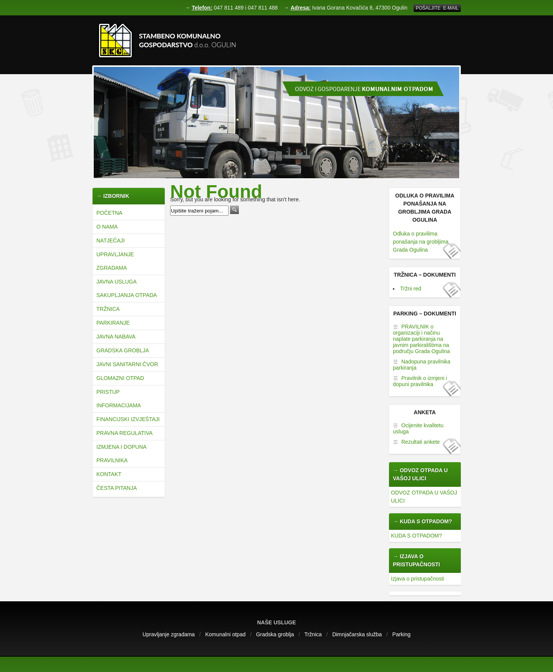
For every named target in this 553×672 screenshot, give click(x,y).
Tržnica (108, 309)
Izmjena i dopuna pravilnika (121, 453)
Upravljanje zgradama (115, 261)
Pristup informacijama (118, 398)
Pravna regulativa (124, 433)
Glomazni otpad (120, 378)
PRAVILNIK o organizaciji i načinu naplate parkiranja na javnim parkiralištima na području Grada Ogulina (421, 339)
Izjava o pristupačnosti (417, 579)
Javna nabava (116, 337)
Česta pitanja (116, 488)
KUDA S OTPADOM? (416, 536)
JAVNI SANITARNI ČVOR (127, 364)
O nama (107, 227)
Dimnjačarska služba (357, 634)
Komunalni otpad (225, 634)
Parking (401, 634)
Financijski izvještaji (128, 419)
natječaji (110, 240)
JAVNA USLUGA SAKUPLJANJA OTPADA (126, 288)
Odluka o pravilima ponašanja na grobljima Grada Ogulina (421, 242)
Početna (109, 213)
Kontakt (108, 474)
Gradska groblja (122, 350)
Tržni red (410, 288)
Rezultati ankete (420, 442)
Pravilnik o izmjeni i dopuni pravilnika (420, 381)
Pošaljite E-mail (437, 8)
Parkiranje (113, 323)
